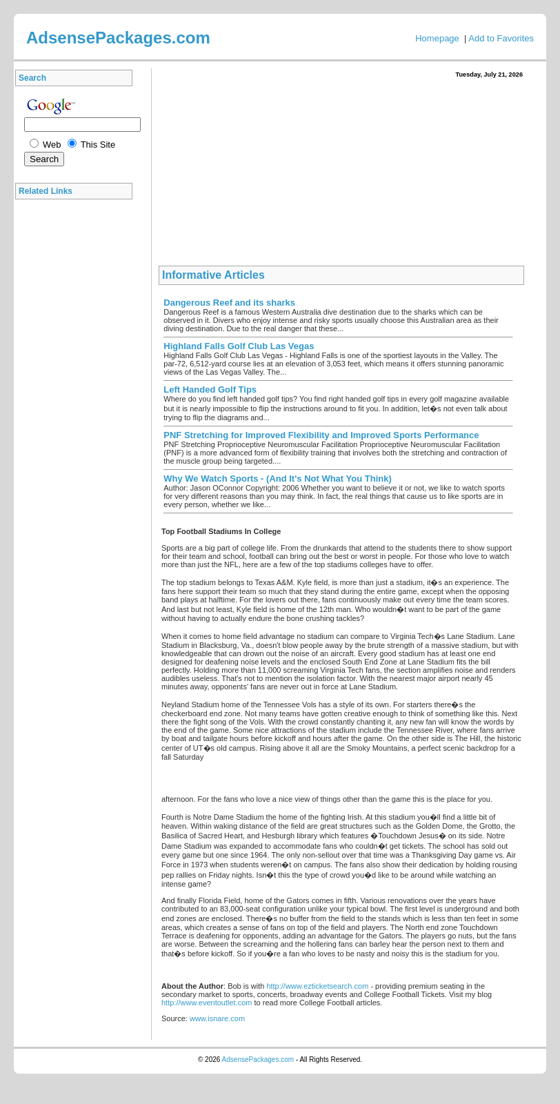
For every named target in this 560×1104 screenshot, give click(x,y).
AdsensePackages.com (258, 1059)
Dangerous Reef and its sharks (229, 302)
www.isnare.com (217, 1018)
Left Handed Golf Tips (210, 389)
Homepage (437, 38)
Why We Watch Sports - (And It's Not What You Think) (277, 478)
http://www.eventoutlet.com (206, 1002)
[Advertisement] (77, 413)
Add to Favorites (501, 38)
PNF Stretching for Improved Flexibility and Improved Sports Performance (321, 435)
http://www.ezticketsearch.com (317, 986)
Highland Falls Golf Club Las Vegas (238, 346)
